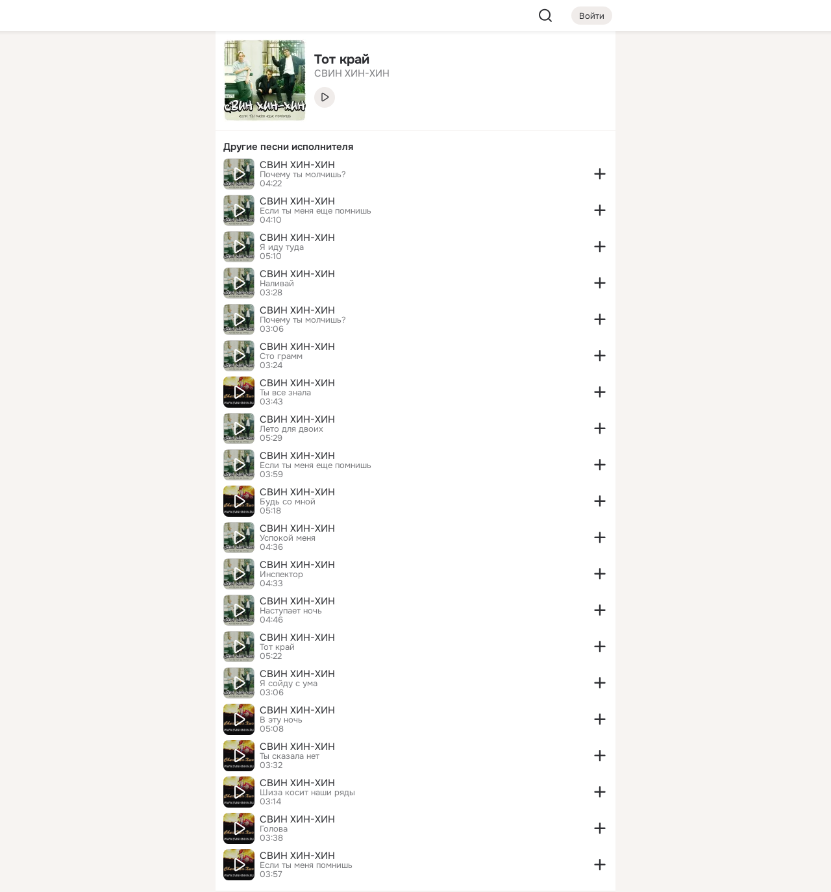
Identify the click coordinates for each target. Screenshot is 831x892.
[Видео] (176, 119)
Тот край (277, 647)
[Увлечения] (119, 62)
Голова (274, 829)
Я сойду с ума (288, 683)
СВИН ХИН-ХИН (297, 165)
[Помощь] (62, 233)
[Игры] (176, 176)
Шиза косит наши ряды (307, 792)
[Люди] (119, 119)
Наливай (277, 283)
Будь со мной (288, 501)
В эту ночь (281, 720)
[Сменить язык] (119, 820)
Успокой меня (288, 538)
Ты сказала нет (289, 756)
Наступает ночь (291, 610)
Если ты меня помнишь (306, 865)
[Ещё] (119, 792)
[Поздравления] (119, 176)
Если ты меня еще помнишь (315, 211)
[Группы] (176, 62)
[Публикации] (62, 119)
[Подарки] (62, 176)
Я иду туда (282, 247)
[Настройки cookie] (119, 875)
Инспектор (281, 574)
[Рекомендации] (119, 233)
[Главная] (62, 62)
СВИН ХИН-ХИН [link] (352, 73)
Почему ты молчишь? (303, 174)
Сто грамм (281, 356)
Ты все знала (285, 392)
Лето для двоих (291, 429)
